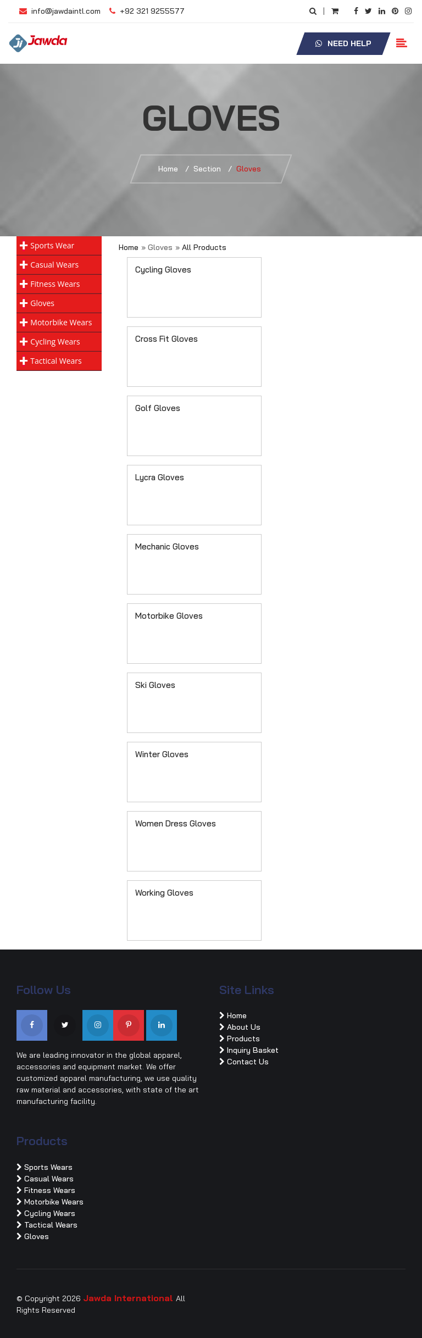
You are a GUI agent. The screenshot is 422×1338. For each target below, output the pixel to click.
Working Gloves (164, 892)
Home (168, 169)
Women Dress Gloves (175, 823)
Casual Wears (54, 264)
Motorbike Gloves (169, 615)
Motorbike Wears (61, 322)
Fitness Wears (55, 284)
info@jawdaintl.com (60, 11)
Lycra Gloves (159, 477)
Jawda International (129, 1297)
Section (207, 169)
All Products (204, 247)
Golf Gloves (157, 408)
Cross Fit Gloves (166, 339)
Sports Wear (52, 245)
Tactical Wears (55, 361)
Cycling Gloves (163, 269)
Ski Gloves (155, 685)
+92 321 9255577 (147, 11)
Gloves (42, 303)
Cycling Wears (55, 341)
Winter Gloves (161, 754)
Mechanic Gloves (167, 546)
